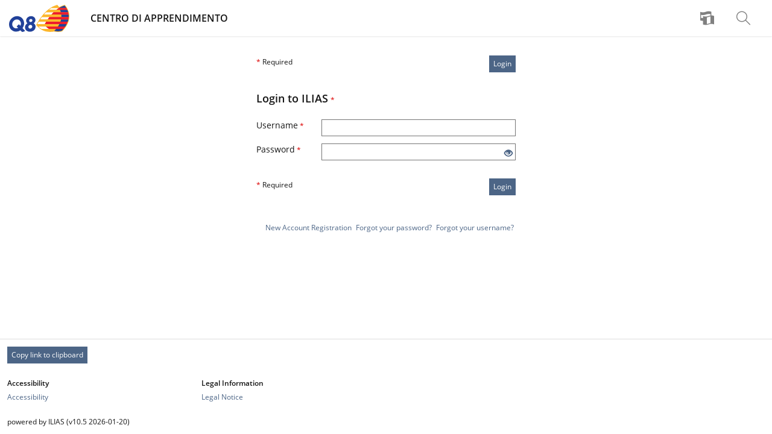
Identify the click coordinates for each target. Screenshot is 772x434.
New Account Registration (308, 227)
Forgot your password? (394, 227)
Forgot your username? (475, 227)
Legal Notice (222, 397)
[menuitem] (709, 18)
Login (502, 63)
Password (278, 149)
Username (280, 125)
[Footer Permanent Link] (386, 355)
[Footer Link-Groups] (386, 390)
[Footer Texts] (386, 421)
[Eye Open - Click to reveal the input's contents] (508, 153)
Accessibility (27, 397)
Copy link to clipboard (47, 355)
